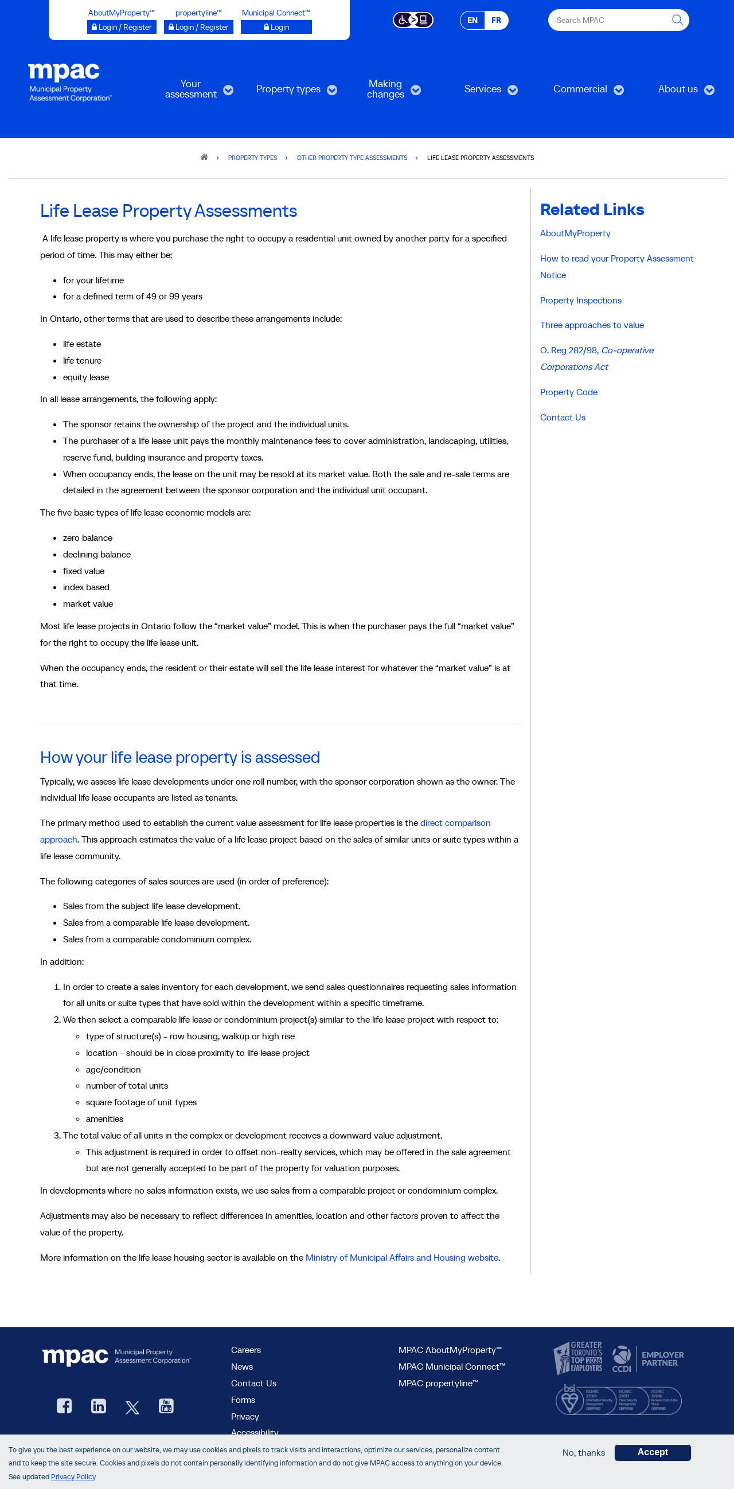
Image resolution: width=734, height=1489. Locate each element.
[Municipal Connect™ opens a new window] (276, 27)
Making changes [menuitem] (380, 92)
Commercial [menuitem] (579, 92)
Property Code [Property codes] (569, 391)
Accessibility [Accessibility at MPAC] (255, 1432)
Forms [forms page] (243, 1399)
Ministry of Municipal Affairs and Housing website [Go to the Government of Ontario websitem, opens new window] (402, 1257)
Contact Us (562, 417)
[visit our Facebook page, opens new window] (64, 1407)
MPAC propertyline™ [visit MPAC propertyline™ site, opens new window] (438, 1383)
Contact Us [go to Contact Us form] (253, 1383)
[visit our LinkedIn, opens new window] (98, 1407)
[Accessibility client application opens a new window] (413, 19)
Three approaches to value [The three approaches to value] (592, 324)
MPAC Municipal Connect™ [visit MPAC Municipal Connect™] (452, 1366)
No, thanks (584, 1454)
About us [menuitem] (673, 92)
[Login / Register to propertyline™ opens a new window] (198, 27)
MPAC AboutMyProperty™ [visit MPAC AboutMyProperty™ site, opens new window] (450, 1349)
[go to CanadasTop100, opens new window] (579, 1359)
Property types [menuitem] (288, 92)
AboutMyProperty (575, 233)
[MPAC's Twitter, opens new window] (132, 1407)
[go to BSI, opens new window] (619, 1397)
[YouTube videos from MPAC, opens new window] (166, 1407)
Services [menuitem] (477, 92)
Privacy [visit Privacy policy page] (245, 1416)
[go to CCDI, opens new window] (646, 1359)
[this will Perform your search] (678, 20)
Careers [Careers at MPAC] (246, 1349)
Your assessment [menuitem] (189, 92)
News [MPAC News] (242, 1366)
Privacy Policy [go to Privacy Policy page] (73, 1478)
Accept (653, 1454)
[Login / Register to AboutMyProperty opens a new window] (122, 27)
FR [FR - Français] (496, 20)
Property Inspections (581, 300)
